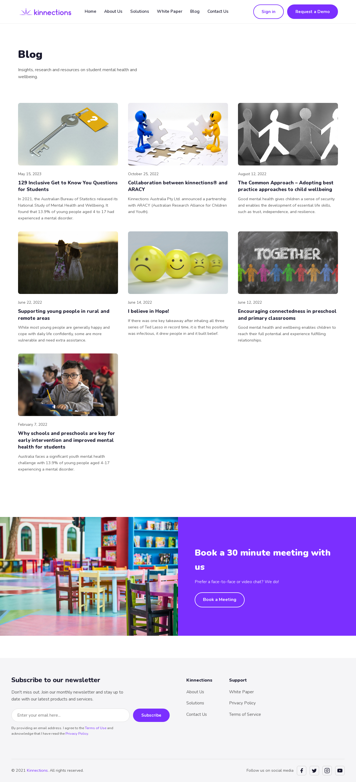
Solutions (139, 11)
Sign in (268, 11)
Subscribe (151, 715)
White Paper (169, 11)
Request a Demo (312, 11)
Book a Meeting (219, 600)
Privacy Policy (77, 733)
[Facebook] (301, 770)
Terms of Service (245, 714)
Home (90, 11)
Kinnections (37, 770)
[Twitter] (314, 770)
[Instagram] (327, 770)
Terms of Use (95, 728)
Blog (195, 11)
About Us (113, 11)
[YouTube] (340, 770)
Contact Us (218, 11)
